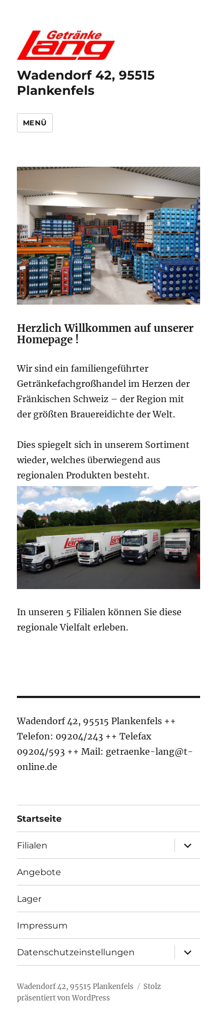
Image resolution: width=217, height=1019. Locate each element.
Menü (35, 122)
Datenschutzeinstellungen (76, 952)
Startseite (39, 819)
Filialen (32, 845)
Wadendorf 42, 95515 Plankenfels (86, 83)
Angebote (39, 872)
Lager (29, 899)
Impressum (42, 925)
